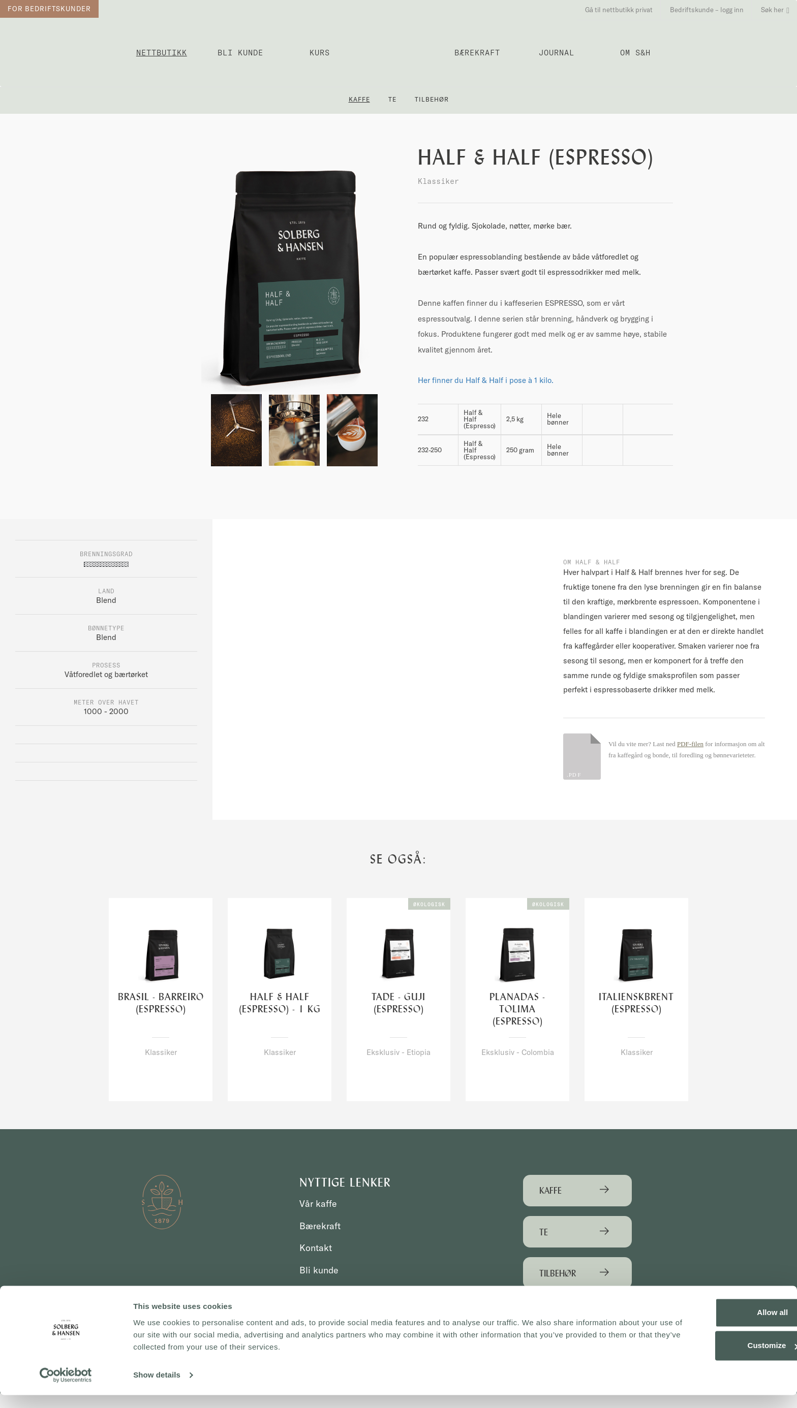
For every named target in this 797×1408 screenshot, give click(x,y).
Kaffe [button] (359, 99)
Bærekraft (477, 52)
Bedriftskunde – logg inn (707, 10)
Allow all (712, 1325)
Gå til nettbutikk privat (619, 10)
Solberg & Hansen (398, 48)
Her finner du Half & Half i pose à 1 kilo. (486, 380)
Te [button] (392, 99)
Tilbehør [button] (432, 99)
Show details (156, 1388)
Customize (712, 1358)
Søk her (775, 10)
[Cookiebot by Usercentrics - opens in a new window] (65, 1388)
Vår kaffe (319, 1204)
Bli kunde (240, 52)
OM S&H (635, 52)
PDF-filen (690, 744)
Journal (556, 52)
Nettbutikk (161, 52)
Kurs (320, 52)
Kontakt (316, 1248)
